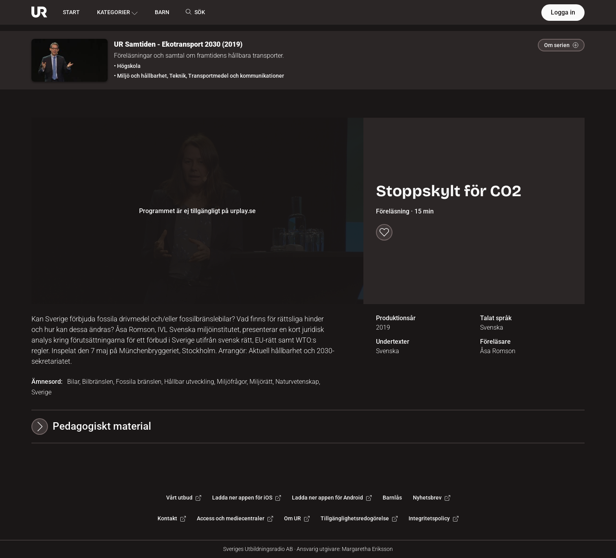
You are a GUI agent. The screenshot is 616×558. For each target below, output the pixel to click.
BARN (162, 12)
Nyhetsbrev (431, 497)
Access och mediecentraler (235, 518)
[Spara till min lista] (384, 232)
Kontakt (172, 518)
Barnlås (392, 497)
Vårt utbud (183, 497)
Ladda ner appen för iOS (246, 497)
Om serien (561, 45)
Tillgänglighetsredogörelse (359, 518)
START (71, 12)
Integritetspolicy (433, 518)
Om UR (297, 518)
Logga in (563, 12)
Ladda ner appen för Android (332, 497)
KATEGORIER (117, 12)
